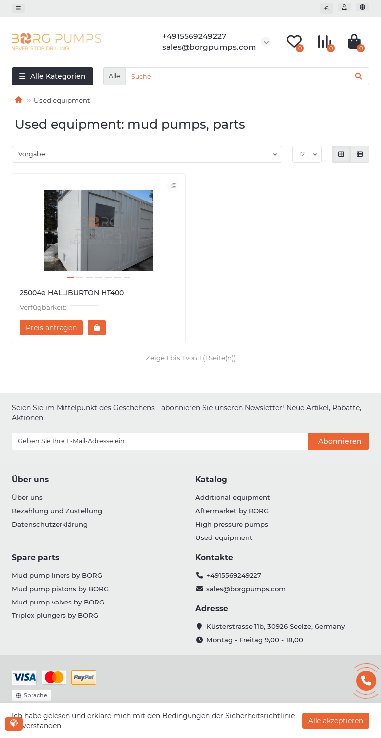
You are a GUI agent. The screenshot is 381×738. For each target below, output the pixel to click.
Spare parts (35, 557)
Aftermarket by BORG (232, 511)
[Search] (247, 76)
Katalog (211, 479)
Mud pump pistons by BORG (60, 589)
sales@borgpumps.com (246, 589)
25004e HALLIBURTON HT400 (72, 292)
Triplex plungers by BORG (55, 615)
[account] (344, 7)
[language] (362, 7)
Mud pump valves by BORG (58, 602)
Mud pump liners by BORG (57, 575)
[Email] (160, 441)
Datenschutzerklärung (50, 524)
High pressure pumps (231, 524)
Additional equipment (232, 497)
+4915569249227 (233, 575)
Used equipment (224, 537)
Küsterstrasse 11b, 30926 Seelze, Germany (275, 626)
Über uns (30, 479)
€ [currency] (326, 8)
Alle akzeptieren (335, 720)
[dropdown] (18, 8)
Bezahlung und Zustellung (57, 511)
